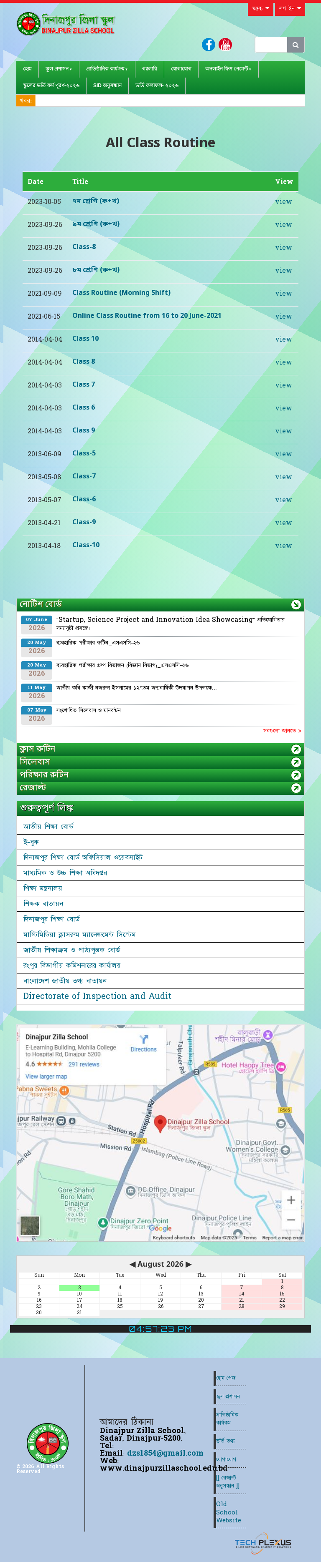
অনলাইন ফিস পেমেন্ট (226, 69)
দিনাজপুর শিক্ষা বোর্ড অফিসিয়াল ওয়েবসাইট (83, 857)
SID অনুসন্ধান (107, 85)
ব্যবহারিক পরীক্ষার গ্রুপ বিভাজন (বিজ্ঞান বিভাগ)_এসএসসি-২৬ (122, 665)
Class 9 (83, 430)
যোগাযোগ (181, 69)
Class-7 (84, 476)
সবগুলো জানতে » (282, 730)
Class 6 (83, 408)
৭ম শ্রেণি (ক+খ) (95, 201)
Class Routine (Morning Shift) (121, 293)
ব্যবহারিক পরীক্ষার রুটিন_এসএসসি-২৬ (98, 642)
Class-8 (84, 247)
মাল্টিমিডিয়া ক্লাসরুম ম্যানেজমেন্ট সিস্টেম (79, 934)
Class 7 (83, 385)
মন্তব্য (260, 8)
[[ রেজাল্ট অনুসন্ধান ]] (227, 1481)
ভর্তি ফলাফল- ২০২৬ (156, 85)
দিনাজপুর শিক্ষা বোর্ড (51, 919)
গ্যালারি (149, 69)
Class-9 (84, 522)
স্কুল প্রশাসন (57, 69)
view (283, 202)
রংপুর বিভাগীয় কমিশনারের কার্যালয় (72, 965)
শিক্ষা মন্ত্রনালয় (42, 888)
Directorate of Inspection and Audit (97, 996)
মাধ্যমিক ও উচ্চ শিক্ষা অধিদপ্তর (65, 873)
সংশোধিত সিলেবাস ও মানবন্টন (88, 710)
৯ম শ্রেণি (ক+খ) (96, 224)
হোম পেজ (225, 1378)
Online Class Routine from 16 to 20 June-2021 (147, 316)
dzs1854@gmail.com (165, 1453)
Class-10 (85, 545)
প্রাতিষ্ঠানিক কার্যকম (227, 1418)
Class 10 (85, 339)
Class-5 (84, 453)
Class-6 (84, 499)
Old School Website (228, 1512)
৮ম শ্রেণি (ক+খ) (96, 270)
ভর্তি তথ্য (225, 1441)
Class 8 (83, 362)
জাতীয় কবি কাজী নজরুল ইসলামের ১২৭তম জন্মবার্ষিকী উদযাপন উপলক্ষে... (136, 688)
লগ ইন (290, 8)
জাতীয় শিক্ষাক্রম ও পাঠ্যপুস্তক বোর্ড (71, 950)
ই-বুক (31, 842)
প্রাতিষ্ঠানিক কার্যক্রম (105, 69)
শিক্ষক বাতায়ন (43, 903)
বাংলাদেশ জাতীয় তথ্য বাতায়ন (65, 981)
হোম (27, 69)
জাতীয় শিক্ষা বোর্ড (48, 826)
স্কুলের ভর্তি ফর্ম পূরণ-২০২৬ (51, 85)
